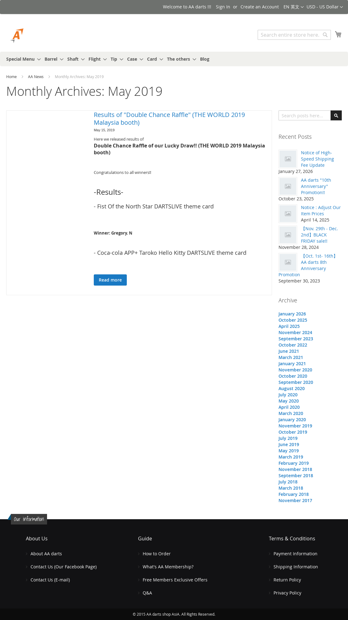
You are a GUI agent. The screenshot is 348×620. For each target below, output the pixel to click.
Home (12, 76)
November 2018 (295, 469)
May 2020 (289, 401)
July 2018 (288, 482)
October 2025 (293, 320)
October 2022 (293, 345)
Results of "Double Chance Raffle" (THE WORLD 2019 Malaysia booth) (169, 118)
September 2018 (296, 475)
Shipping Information (296, 567)
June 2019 (289, 444)
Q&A (147, 593)
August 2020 (292, 388)
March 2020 (291, 413)
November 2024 (295, 332)
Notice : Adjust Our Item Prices (321, 210)
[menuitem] (21, 59)
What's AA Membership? (168, 567)
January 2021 (292, 363)
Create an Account (260, 7)
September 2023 (296, 339)
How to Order (157, 554)
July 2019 (288, 438)
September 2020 (296, 382)
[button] (325, 7)
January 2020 (292, 419)
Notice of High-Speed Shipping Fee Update (317, 159)
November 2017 (295, 500)
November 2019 (295, 426)
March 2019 (291, 457)
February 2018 (294, 494)
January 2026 (292, 314)
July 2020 (288, 395)
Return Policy (287, 580)
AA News (36, 76)
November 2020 (295, 370)
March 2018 (291, 488)
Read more (110, 280)
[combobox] (294, 35)
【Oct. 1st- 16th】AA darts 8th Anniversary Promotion (308, 265)
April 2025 (289, 326)
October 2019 (293, 432)
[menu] (174, 59)
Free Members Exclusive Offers (175, 580)
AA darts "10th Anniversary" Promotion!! (316, 186)
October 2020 (293, 376)
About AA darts (46, 554)
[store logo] (32, 35)
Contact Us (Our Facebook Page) (64, 567)
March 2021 (291, 357)
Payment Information (295, 554)
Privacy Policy (287, 593)
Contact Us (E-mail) (50, 580)
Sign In (223, 7)
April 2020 (289, 407)
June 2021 (289, 351)
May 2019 (289, 451)
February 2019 (294, 463)
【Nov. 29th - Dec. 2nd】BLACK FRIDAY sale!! (319, 235)
